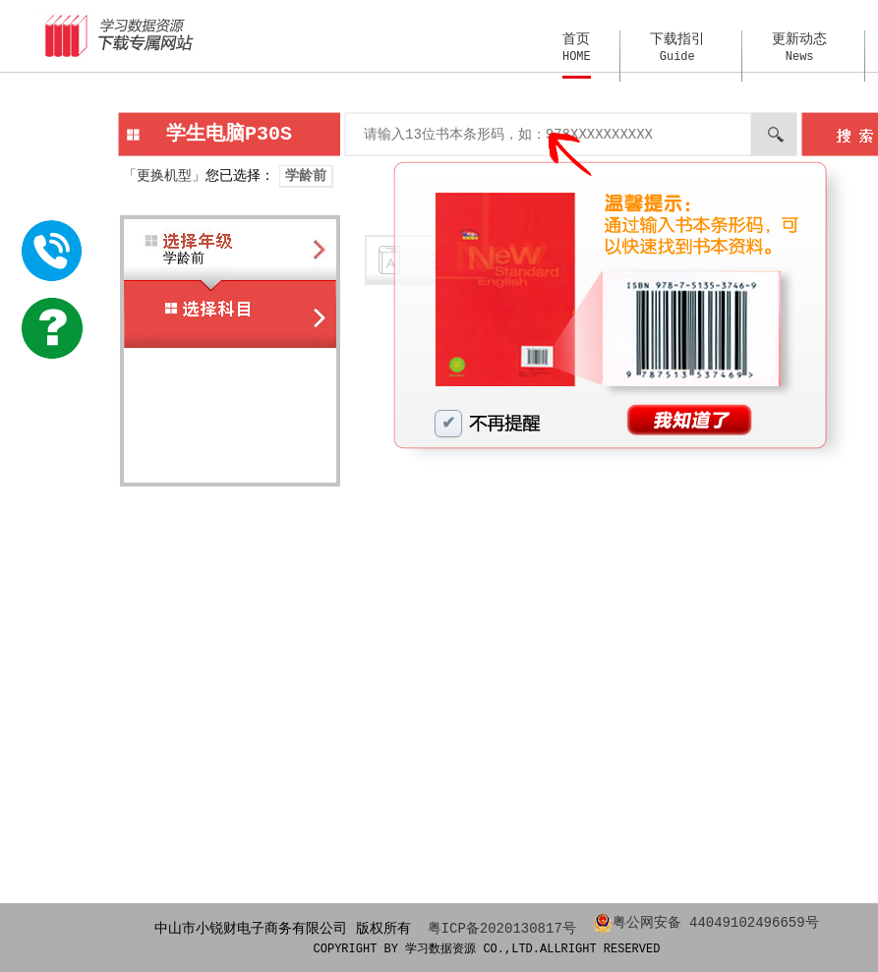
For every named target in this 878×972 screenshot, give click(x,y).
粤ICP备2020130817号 (502, 927)
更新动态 (799, 47)
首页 (576, 47)
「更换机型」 (164, 175)
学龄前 (305, 175)
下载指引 (677, 47)
